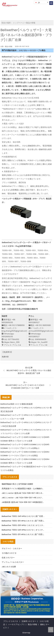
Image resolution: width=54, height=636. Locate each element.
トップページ (18, 22)
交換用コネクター (29, 621)
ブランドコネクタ (10, 621)
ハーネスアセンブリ (16, 624)
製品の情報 (30, 22)
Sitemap (26, 632)
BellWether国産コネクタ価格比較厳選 (16, 404)
